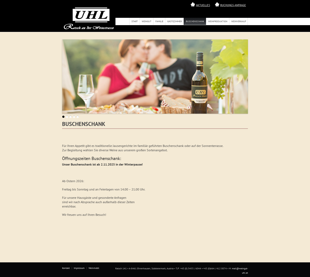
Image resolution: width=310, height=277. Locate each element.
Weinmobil (94, 268)
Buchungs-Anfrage (233, 5)
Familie (159, 21)
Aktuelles (203, 5)
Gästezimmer (174, 21)
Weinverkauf (238, 21)
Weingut (146, 21)
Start (134, 21)
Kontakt (66, 268)
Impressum (79, 268)
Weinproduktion (217, 21)
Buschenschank (195, 21)
